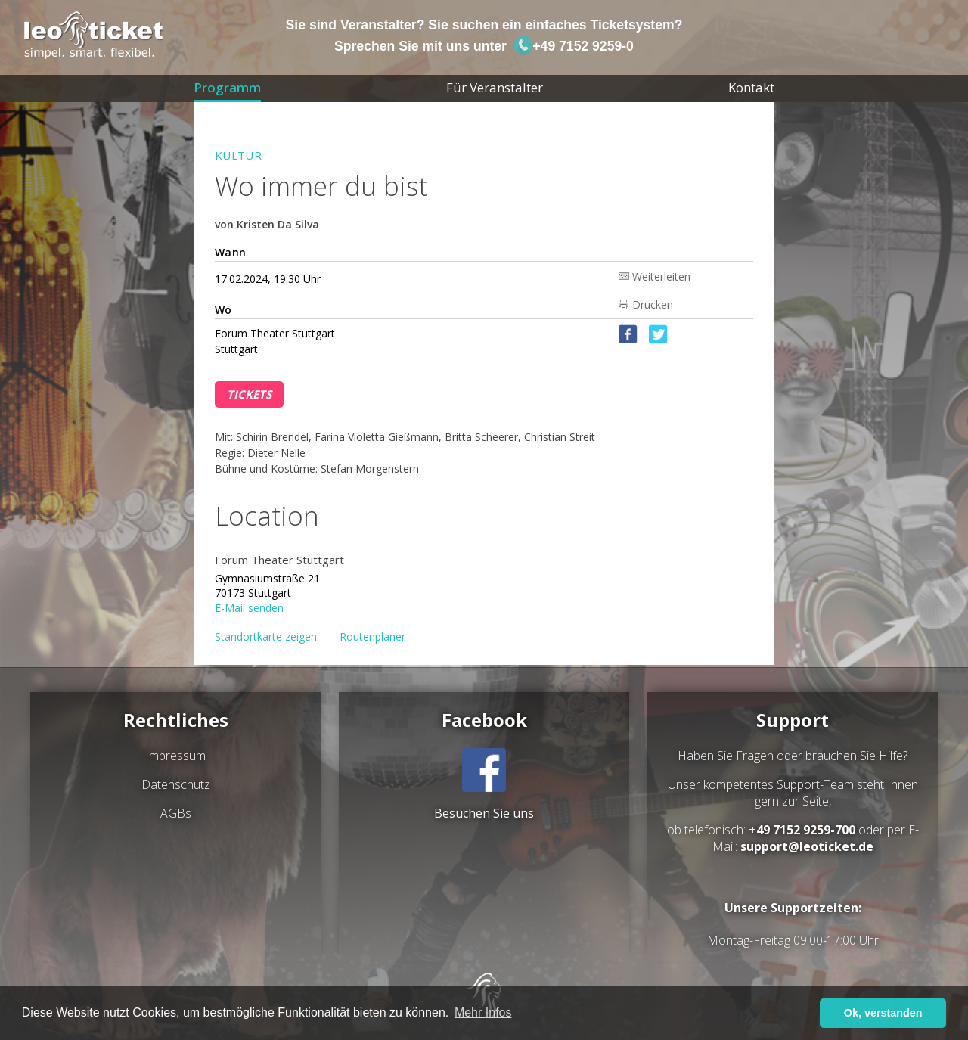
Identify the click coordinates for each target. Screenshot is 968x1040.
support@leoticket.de (806, 846)
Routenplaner (372, 636)
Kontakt (751, 87)
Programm (227, 87)
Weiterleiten (661, 276)
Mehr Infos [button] (483, 1012)
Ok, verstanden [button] (883, 1013)
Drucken (652, 304)
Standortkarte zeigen (266, 636)
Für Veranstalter (494, 87)
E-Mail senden (249, 607)
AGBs (175, 813)
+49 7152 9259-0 (573, 46)
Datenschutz (175, 784)
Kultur (238, 155)
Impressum (175, 755)
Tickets (249, 394)
